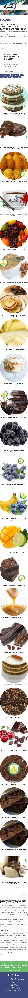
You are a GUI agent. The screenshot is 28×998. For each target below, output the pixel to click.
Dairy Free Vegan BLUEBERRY (14, 484)
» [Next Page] (23, 897)
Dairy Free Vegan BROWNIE (14, 585)
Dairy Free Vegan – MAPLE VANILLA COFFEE (14, 214)
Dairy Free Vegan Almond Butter (14, 282)
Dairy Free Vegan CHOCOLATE (14, 817)
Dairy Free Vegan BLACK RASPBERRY (14, 450)
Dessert (3, 77)
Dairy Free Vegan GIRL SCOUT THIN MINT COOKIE (14, 148)
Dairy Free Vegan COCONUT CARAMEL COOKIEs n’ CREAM (14, 114)
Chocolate (7, 75)
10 (20, 897)
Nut (8, 77)
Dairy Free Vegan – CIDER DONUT (14, 181)
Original (10, 970)
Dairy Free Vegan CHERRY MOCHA (14, 750)
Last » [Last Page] (26, 897)
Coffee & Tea (14, 75)
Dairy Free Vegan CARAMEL (14, 618)
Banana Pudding (15, 965)
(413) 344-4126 (14, 985)
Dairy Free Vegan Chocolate (14, 785)
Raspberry (23, 967)
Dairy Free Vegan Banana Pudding (14, 384)
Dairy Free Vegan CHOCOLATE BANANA (14, 883)
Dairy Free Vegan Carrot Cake (14, 685)
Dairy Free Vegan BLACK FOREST (14, 417)
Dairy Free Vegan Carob (14, 652)
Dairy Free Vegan (15, 77)
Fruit (21, 75)
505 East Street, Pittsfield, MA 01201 (13, 979)
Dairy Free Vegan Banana (14, 349)
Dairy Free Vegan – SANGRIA (14, 250)
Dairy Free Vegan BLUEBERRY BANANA (14, 519)
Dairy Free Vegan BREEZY (14, 552)
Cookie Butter (16, 970)
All (1, 75)
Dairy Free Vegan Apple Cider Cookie (14, 315)
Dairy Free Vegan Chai (14, 717)
